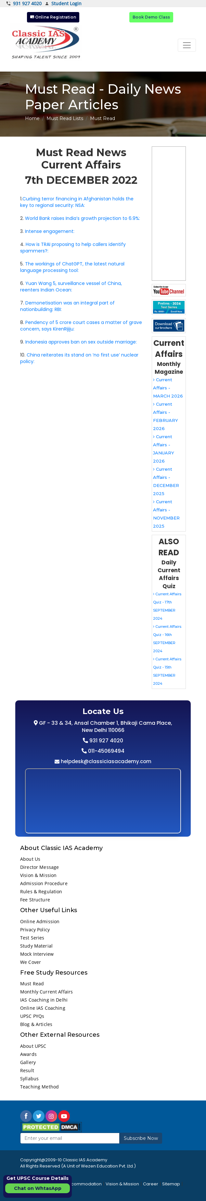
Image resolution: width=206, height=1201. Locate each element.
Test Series (32, 938)
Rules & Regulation (41, 891)
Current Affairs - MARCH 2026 (168, 387)
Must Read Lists (64, 118)
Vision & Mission (38, 875)
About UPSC (33, 1046)
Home (32, 118)
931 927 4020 (24, 4)
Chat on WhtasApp (37, 1188)
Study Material (36, 946)
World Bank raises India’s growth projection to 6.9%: (82, 218)
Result (27, 1070)
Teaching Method (39, 1087)
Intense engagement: (49, 231)
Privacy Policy (35, 929)
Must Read (32, 983)
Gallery (28, 1062)
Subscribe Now (141, 1138)
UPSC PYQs (32, 1016)
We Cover (30, 962)
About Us (30, 859)
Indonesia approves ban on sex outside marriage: (81, 342)
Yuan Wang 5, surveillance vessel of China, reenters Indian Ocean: (71, 286)
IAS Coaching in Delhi (44, 1000)
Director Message (39, 867)
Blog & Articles (36, 1024)
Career (150, 1184)
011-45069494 (105, 751)
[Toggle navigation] (187, 45)
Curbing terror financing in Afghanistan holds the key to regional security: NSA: (77, 202)
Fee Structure (35, 900)
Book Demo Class (151, 17)
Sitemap (171, 1184)
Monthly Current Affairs (46, 992)
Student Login (63, 4)
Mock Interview (37, 954)
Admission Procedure (44, 883)
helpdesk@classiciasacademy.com (105, 761)
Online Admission (39, 921)
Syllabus (29, 1078)
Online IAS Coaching (42, 1008)
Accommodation (84, 1184)
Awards (28, 1054)
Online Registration (53, 17)
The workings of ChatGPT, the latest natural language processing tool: (72, 267)
